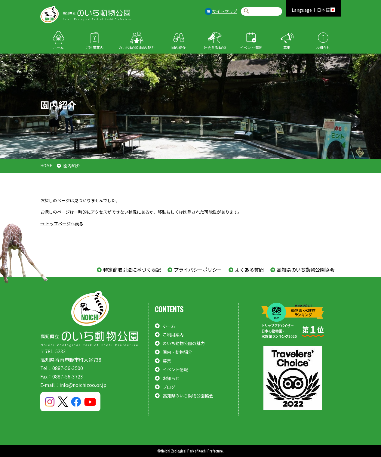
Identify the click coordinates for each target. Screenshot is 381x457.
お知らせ (323, 47)
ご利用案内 (94, 47)
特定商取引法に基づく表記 (132, 269)
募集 (286, 47)
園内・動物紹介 (177, 352)
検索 (246, 11)
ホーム (58, 47)
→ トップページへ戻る (61, 224)
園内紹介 (178, 47)
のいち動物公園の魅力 (136, 47)
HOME (46, 165)
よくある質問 (249, 269)
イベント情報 (251, 47)
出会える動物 (215, 47)
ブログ (169, 387)
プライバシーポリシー (198, 269)
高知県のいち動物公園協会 (305, 269)
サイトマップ (224, 11)
